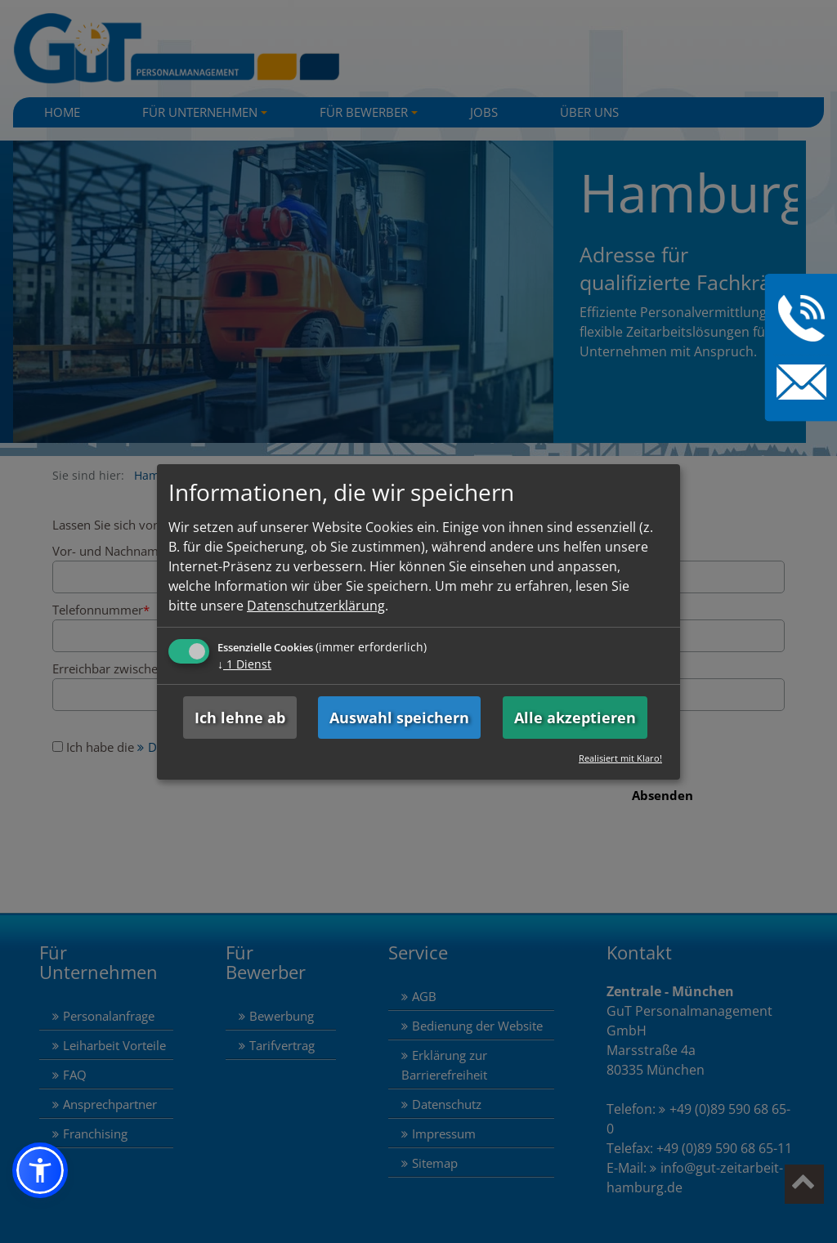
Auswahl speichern (399, 717)
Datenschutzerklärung (316, 606)
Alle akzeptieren (575, 717)
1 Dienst (244, 664)
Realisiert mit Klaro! (620, 758)
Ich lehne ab (240, 717)
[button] (40, 1170)
